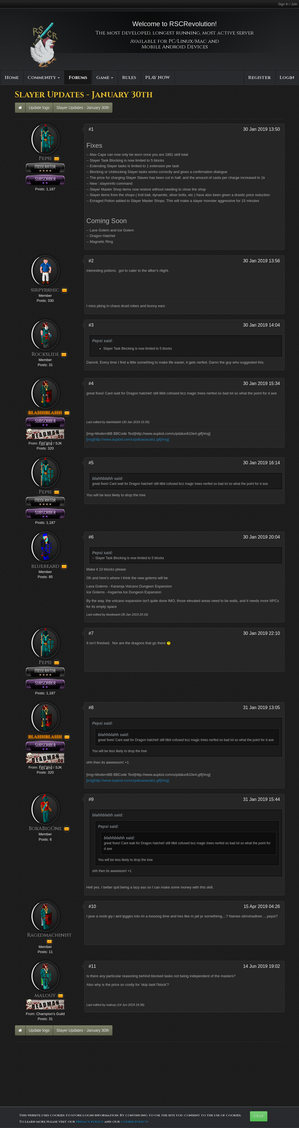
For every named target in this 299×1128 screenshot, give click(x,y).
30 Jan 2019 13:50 (261, 129)
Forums (78, 78)
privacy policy (89, 1121)
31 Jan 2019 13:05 (261, 707)
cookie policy (134, 1121)
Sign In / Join (287, 4)
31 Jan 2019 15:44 (261, 799)
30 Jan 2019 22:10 (261, 633)
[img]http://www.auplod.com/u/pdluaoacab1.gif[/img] (128, 439)
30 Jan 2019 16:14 (261, 462)
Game (104, 78)
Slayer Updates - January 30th (82, 107)
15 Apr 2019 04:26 (262, 906)
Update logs (39, 107)
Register (259, 78)
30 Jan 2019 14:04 (261, 325)
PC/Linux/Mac (188, 41)
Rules (129, 78)
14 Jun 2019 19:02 (261, 966)
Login (287, 78)
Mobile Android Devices (175, 46)
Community (44, 78)
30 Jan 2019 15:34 (261, 383)
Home (12, 78)
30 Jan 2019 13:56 (261, 260)
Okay (258, 1116)
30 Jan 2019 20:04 (261, 537)
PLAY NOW (157, 78)
